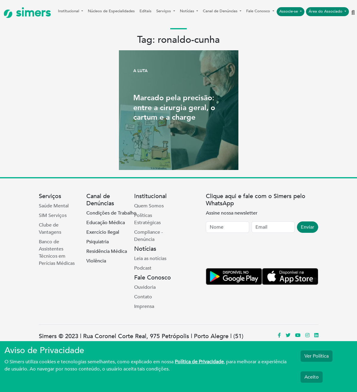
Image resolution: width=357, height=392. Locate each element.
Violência (96, 261)
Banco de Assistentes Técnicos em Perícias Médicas (57, 252)
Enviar (307, 227)
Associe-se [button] (289, 11)
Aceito (311, 377)
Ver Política (316, 356)
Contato (143, 297)
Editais (145, 11)
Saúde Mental (54, 206)
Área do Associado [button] (326, 11)
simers (27, 12)
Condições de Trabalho (111, 213)
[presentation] (251, 251)
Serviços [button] (164, 11)
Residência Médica (106, 251)
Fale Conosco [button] (258, 11)
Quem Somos (149, 206)
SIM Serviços (53, 215)
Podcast (142, 268)
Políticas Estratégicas (147, 219)
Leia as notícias (150, 258)
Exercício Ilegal (102, 232)
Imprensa (144, 306)
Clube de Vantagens (50, 228)
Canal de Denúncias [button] (221, 11)
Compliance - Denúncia (148, 236)
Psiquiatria (97, 241)
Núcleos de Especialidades (111, 11)
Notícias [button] (187, 11)
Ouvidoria (145, 287)
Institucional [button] (69, 11)
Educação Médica (105, 222)
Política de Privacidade (199, 361)
